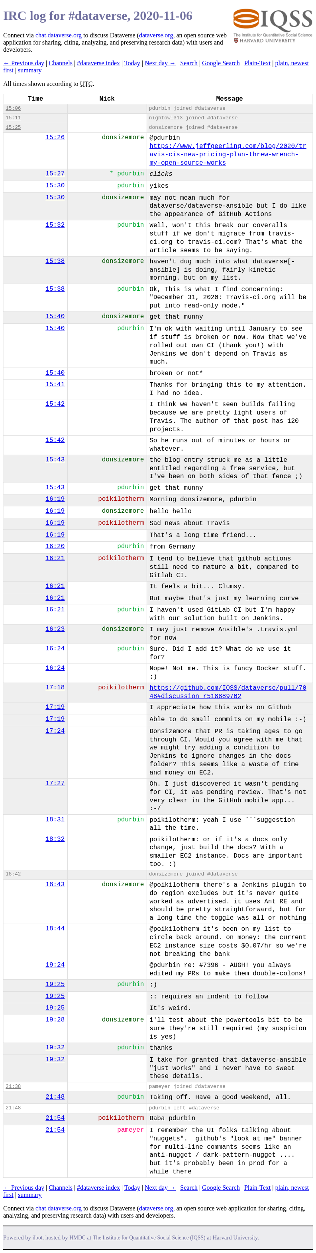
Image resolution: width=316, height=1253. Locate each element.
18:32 (55, 839)
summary (30, 70)
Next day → (160, 63)
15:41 (55, 384)
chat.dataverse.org (58, 35)
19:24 (55, 965)
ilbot (38, 1238)
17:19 (55, 707)
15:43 (55, 459)
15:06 (13, 108)
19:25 (55, 984)
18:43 (55, 884)
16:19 (55, 499)
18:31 (55, 819)
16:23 (55, 629)
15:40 (55, 316)
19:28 (55, 1019)
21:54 (55, 1118)
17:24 (55, 731)
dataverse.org (156, 35)
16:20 (55, 546)
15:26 (55, 137)
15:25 (13, 127)
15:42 (55, 404)
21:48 (55, 1097)
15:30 (55, 185)
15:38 (55, 261)
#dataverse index (98, 63)
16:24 (55, 648)
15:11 (13, 118)
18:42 (13, 874)
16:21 (55, 558)
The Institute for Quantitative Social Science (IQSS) (149, 1238)
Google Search (221, 63)
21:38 (13, 1087)
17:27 (55, 783)
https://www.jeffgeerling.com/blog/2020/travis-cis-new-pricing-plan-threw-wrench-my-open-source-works (227, 155)
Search (189, 63)
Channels (61, 63)
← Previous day (23, 63)
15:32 (55, 225)
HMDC (77, 1238)
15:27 (55, 173)
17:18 (55, 687)
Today (132, 63)
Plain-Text (257, 63)
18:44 (55, 928)
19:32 (55, 1047)
